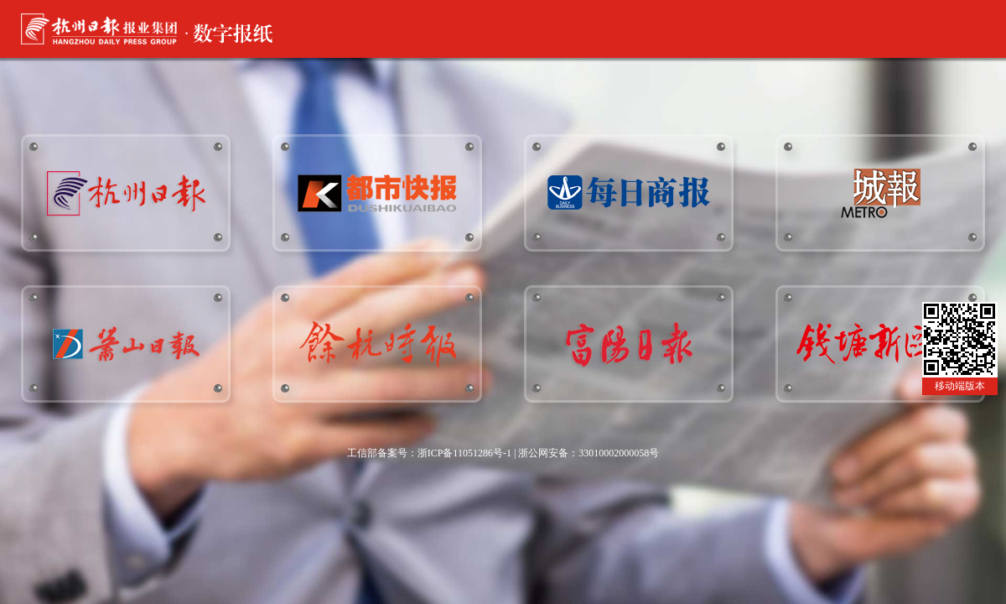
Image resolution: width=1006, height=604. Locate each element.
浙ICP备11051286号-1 (464, 453)
